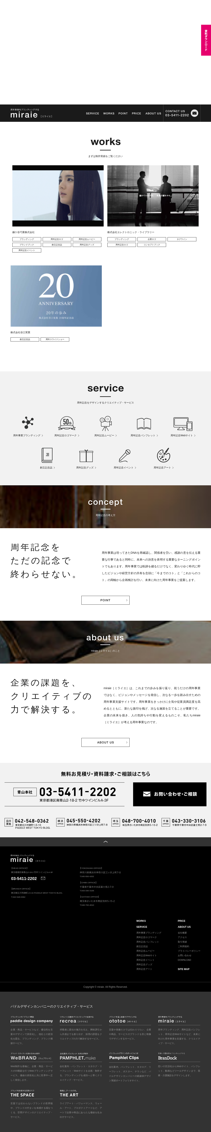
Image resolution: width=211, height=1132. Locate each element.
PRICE (181, 921)
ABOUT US (184, 927)
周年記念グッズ (144, 964)
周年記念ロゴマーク (146, 937)
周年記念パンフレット (147, 942)
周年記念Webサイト (146, 955)
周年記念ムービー (145, 951)
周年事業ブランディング (148, 932)
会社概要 (182, 932)
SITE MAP (184, 969)
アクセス (182, 937)
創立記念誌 (142, 946)
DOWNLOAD (184, 960)
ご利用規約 (183, 946)
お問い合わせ (184, 955)
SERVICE (141, 927)
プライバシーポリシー (189, 951)
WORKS (141, 921)
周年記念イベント (145, 960)
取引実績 (182, 942)
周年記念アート (144, 969)
